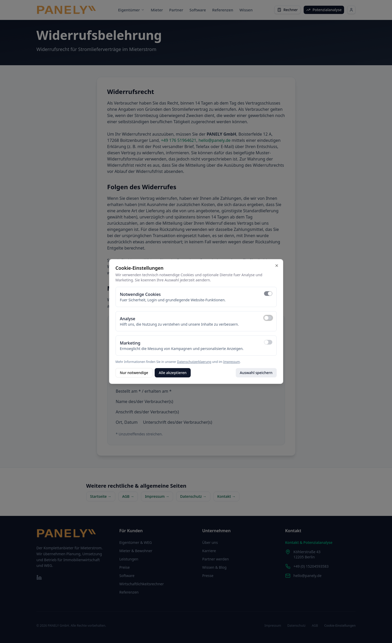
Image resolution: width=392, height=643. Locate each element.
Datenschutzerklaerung (194, 362)
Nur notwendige (134, 372)
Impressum (231, 362)
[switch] (268, 293)
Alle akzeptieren (173, 372)
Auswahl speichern (256, 372)
